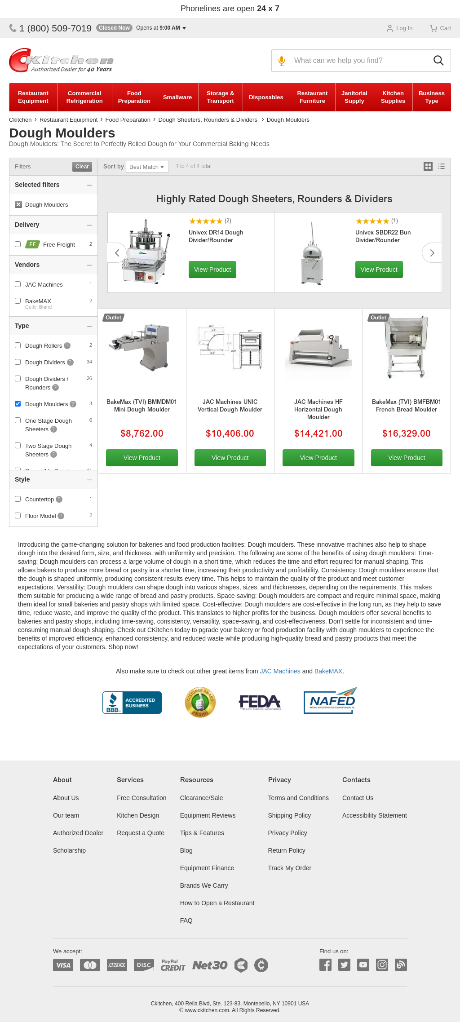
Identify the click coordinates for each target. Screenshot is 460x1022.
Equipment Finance (207, 868)
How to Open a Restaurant (217, 903)
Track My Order (290, 868)
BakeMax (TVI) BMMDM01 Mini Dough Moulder (141, 406)
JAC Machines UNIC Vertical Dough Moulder (230, 406)
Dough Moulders (46, 404)
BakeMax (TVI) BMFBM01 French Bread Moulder (406, 406)
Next (432, 253)
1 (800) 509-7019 (50, 28)
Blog (186, 850)
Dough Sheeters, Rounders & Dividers (207, 119)
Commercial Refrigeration (84, 97)
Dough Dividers (45, 362)
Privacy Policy (287, 832)
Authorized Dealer (78, 832)
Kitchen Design (138, 815)
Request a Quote (140, 832)
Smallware (177, 97)
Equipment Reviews (208, 815)
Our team (66, 815)
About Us (66, 797)
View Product (212, 269)
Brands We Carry (204, 885)
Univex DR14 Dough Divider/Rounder (216, 237)
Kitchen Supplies (393, 97)
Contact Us (357, 797)
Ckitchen (20, 119)
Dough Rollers (43, 345)
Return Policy (286, 850)
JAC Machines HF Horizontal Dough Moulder (318, 410)
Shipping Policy (289, 815)
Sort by (113, 167)
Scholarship (69, 850)
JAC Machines (280, 671)
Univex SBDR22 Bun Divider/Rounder (383, 237)
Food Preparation (134, 97)
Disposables (266, 97)
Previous (117, 253)
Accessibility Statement (374, 815)
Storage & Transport (220, 97)
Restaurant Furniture (312, 97)
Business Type (432, 97)
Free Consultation (142, 797)
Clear (82, 167)
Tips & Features (202, 832)
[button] (141, 28)
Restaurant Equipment (33, 97)
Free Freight (53, 244)
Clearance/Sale (201, 797)
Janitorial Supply (354, 97)
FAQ (186, 920)
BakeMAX (38, 301)
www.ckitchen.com (207, 1010)
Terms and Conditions (298, 797)
